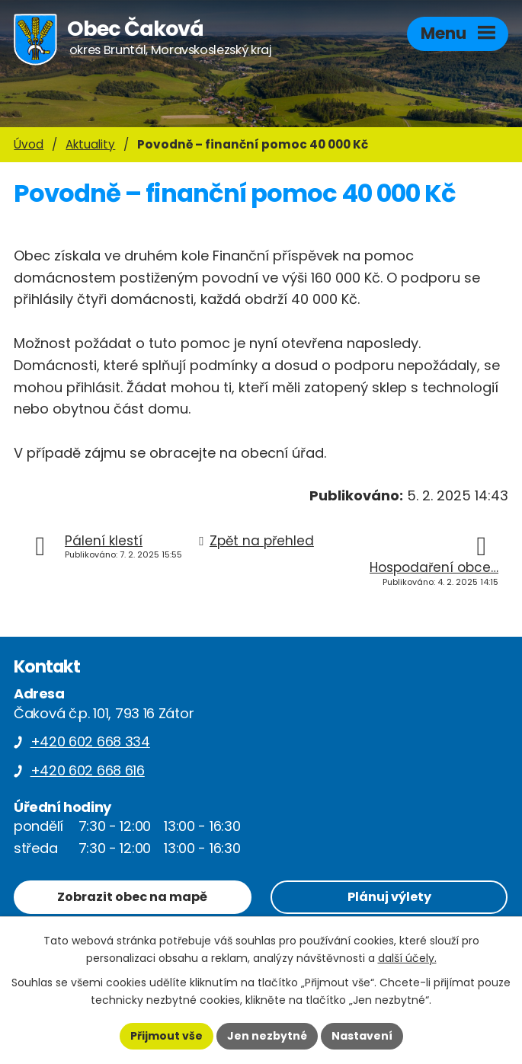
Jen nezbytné (267, 1035)
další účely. (407, 958)
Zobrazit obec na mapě (132, 897)
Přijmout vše (166, 1035)
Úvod (28, 144)
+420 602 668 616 (87, 770)
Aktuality (90, 144)
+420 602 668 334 (90, 741)
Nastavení (361, 1035)
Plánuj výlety (389, 897)
